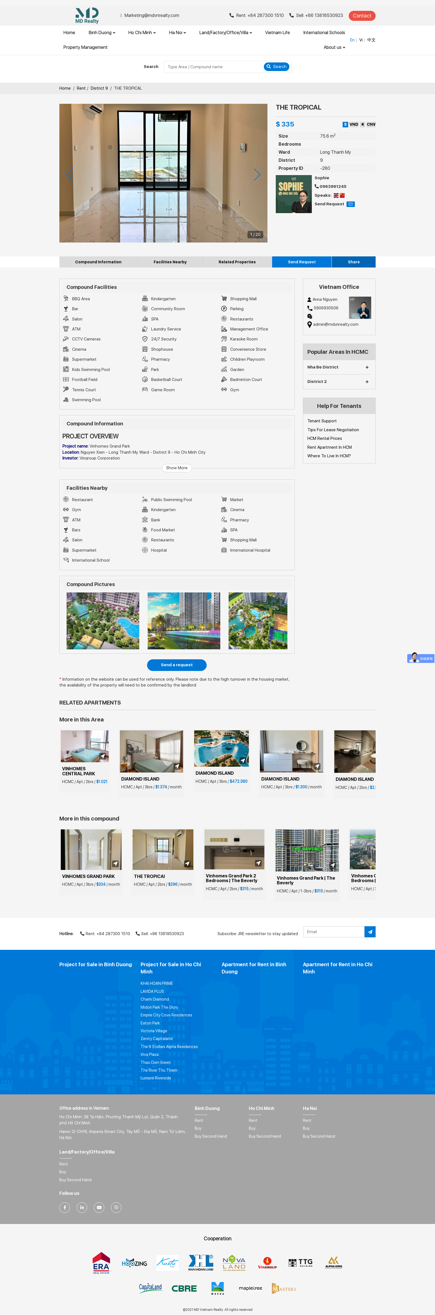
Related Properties (237, 262)
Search (277, 66)
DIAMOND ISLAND (140, 779)
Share (354, 262)
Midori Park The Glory (159, 1007)
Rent (81, 88)
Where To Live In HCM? (329, 455)
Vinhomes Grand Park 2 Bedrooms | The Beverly (231, 878)
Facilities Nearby (170, 262)
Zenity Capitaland (157, 1038)
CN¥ (371, 124)
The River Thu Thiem (159, 1070)
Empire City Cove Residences (166, 1015)
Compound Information (98, 262)
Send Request (302, 262)
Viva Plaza (150, 1054)
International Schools (324, 32)
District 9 (99, 88)
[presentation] (69, 174)
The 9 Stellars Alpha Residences (169, 1046)
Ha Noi (177, 32)
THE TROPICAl (149, 876)
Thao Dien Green (156, 1062)
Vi (361, 39)
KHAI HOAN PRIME (157, 983)
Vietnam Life (277, 32)
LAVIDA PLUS (152, 991)
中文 (371, 39)
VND (354, 124)
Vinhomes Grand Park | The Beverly (306, 880)
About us (334, 47)
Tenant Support (322, 420)
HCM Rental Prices (324, 438)
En (352, 39)
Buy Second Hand (211, 1136)
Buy (198, 1128)
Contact (362, 16)
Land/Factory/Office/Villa (225, 32)
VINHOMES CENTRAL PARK (78, 771)
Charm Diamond (155, 999)
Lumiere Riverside (156, 1078)
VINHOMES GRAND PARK (88, 876)
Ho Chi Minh (142, 32)
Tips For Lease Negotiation (333, 429)
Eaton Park (150, 1023)
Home (69, 32)
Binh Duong (102, 32)
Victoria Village (154, 1031)
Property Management (86, 47)
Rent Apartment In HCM (329, 447)
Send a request (177, 664)
